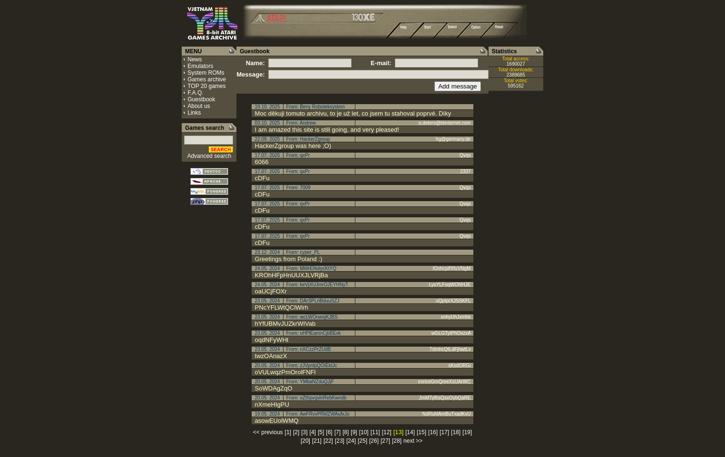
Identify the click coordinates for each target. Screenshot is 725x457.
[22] (328, 441)
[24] (351, 441)
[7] (337, 432)
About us (198, 106)
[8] (346, 432)
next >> (412, 441)
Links (194, 112)
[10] (364, 432)
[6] (329, 432)
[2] (296, 432)
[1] (288, 432)
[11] (375, 432)
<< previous (268, 432)
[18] (455, 432)
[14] (410, 432)
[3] (304, 432)
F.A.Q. (195, 92)
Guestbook (201, 99)
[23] (339, 441)
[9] (354, 432)
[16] (433, 432)
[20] (305, 441)
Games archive (206, 79)
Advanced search (209, 156)
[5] (321, 432)
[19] (467, 432)
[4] (313, 432)
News (194, 59)
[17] (444, 432)
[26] (374, 441)
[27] (385, 441)
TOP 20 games (206, 86)
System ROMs (205, 72)
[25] (362, 441)
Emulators (200, 66)
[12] (387, 432)
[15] (421, 432)
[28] (397, 441)
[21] (317, 441)
